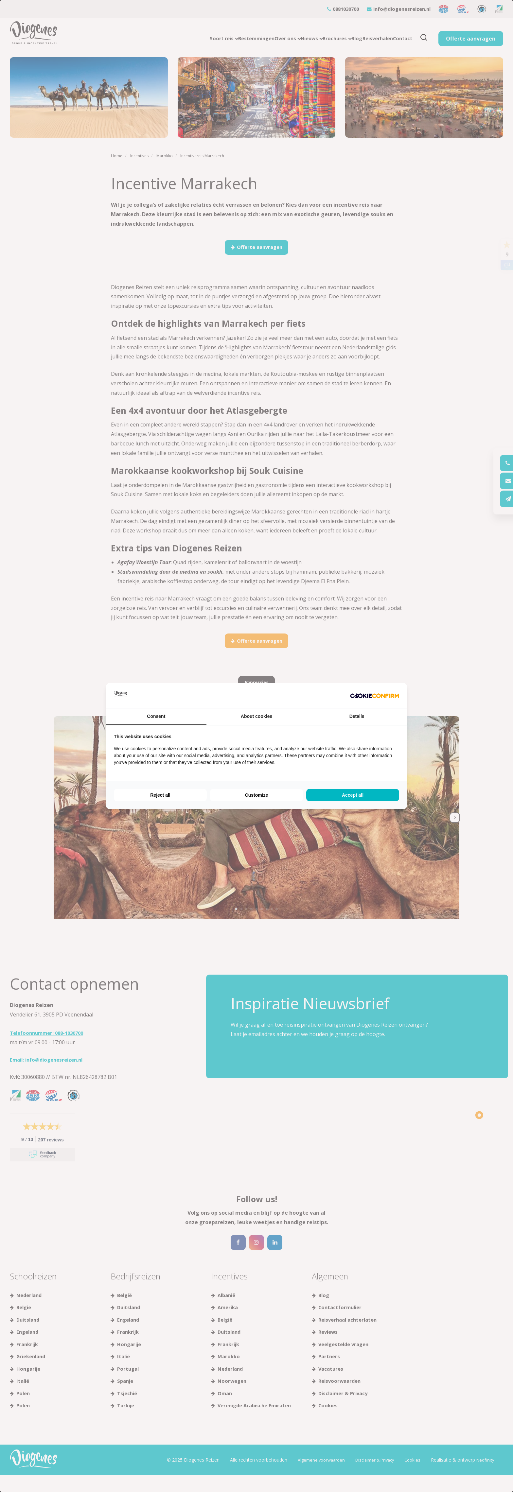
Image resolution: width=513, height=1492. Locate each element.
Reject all (160, 795)
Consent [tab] (156, 716)
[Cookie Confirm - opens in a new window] (374, 695)
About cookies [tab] (256, 716)
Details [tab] (356, 716)
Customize (256, 795)
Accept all (352, 795)
